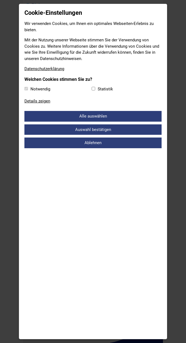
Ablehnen (93, 142)
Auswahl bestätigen (93, 129)
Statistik (105, 89)
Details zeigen (37, 101)
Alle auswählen (93, 116)
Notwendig (40, 89)
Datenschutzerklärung (44, 68)
